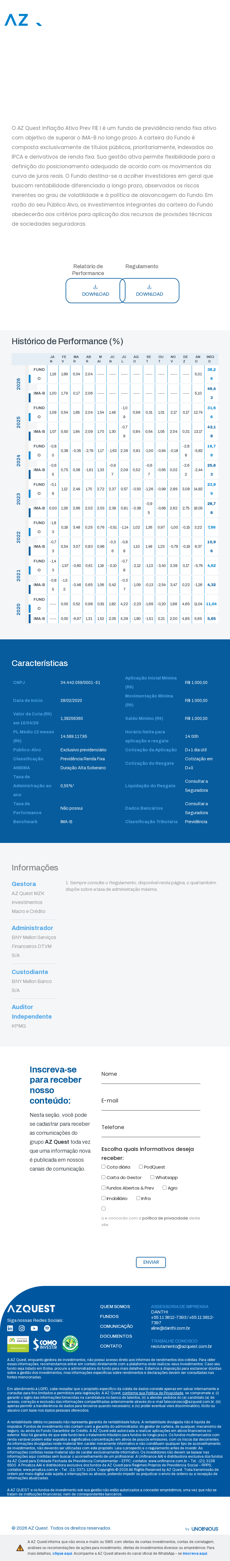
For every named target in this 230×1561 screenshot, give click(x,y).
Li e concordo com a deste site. (151, 1221)
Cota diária (116, 1167)
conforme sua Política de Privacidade (152, 1393)
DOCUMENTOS (116, 1336)
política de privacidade (165, 1218)
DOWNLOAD (95, 290)
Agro (170, 1188)
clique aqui (62, 1553)
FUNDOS (109, 1316)
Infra (143, 1198)
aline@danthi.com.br (170, 1328)
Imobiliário (114, 1198)
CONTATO (111, 1346)
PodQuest (152, 1167)
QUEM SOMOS (115, 1306)
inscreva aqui (195, 1553)
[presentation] (147, 1239)
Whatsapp (164, 1177)
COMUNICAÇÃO (116, 1326)
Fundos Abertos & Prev (128, 1188)
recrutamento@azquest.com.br (181, 1346)
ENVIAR (151, 1262)
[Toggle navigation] (222, 20)
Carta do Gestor (121, 1177)
